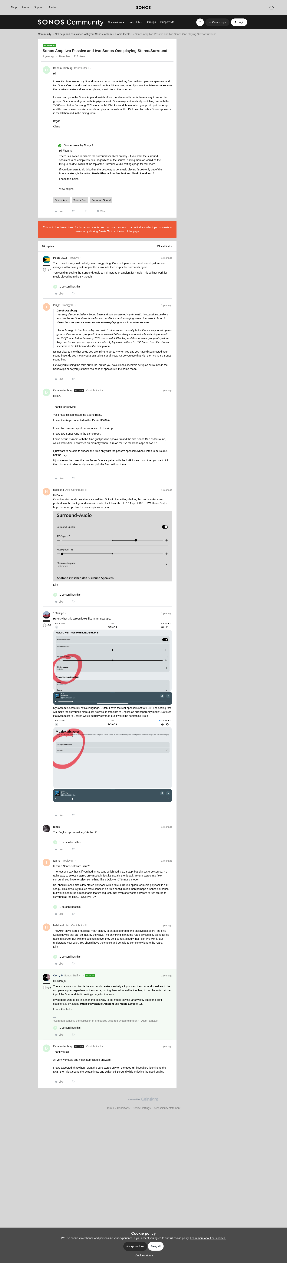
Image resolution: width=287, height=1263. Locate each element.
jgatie (56, 826)
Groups (151, 22)
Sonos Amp (61, 200)
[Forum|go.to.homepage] (71, 22)
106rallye (58, 613)
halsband (58, 489)
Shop (14, 7)
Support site (167, 22)
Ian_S (56, 305)
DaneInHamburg (63, 68)
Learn (25, 7)
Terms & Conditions (118, 1108)
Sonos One (80, 200)
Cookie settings (142, 1108)
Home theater (123, 34)
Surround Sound (101, 200)
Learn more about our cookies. (208, 1238)
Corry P (58, 975)
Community (44, 34)
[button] (217, 22)
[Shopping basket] (271, 7)
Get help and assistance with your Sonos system (83, 34)
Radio (52, 7)
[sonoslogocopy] (143, 7)
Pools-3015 (60, 257)
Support (38, 7)
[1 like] (67, 287)
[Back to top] (279, 1102)
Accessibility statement (167, 1108)
